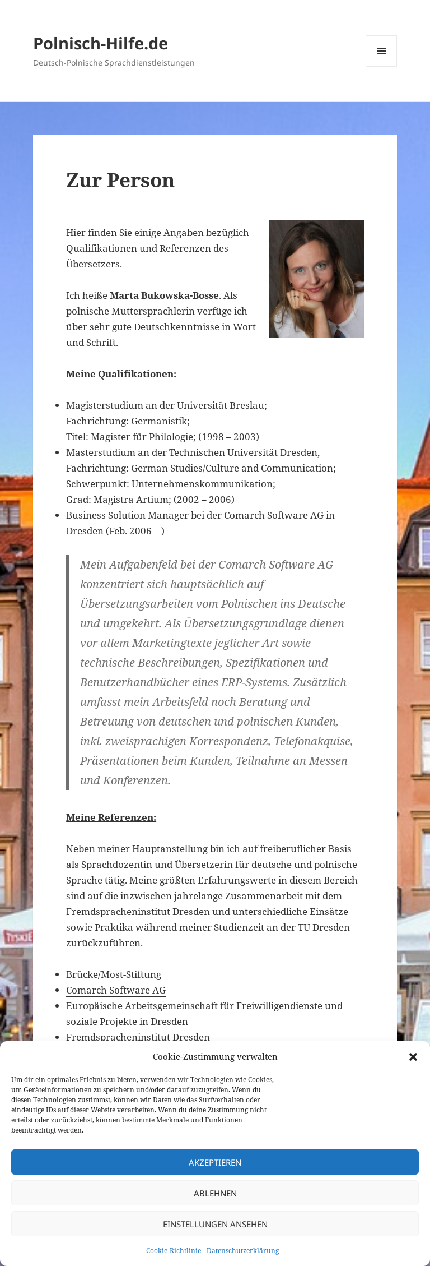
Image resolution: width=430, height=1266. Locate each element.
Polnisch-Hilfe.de (100, 43)
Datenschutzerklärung (243, 1250)
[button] (413, 1056)
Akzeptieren (215, 1162)
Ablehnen (215, 1193)
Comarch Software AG (116, 989)
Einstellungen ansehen (215, 1224)
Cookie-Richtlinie (173, 1250)
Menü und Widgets (381, 66)
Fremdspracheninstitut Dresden (138, 1037)
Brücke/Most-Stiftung (113, 974)
